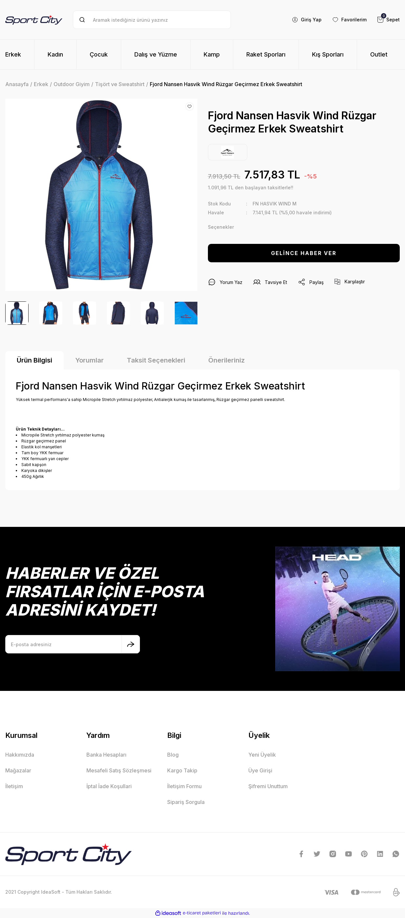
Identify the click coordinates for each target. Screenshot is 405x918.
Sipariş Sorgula (186, 802)
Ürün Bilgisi (34, 360)
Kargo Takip (182, 770)
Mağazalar (18, 770)
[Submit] (131, 644)
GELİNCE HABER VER (303, 253)
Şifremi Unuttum (268, 786)
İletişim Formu (184, 786)
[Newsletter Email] (72, 644)
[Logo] (33, 20)
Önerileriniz (226, 360)
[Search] (152, 20)
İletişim (14, 786)
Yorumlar (89, 360)
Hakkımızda (19, 754)
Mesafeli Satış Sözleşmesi (118, 770)
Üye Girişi (260, 770)
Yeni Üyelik (262, 754)
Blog (173, 754)
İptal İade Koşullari (109, 786)
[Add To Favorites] (189, 106)
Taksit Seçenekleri (156, 360)
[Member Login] (307, 19)
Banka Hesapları (106, 754)
